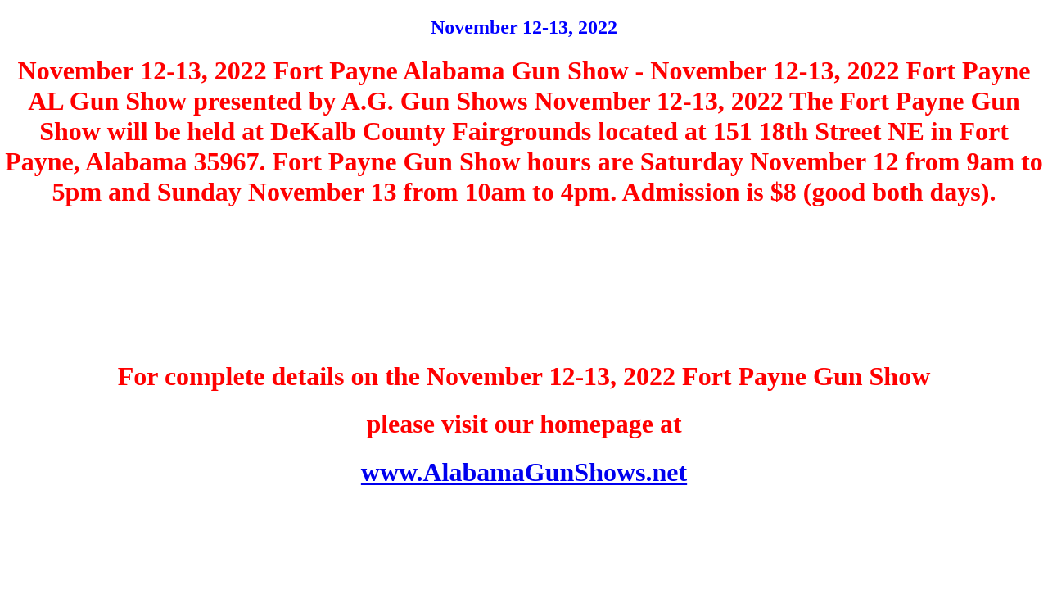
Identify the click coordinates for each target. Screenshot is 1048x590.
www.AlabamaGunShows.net (524, 472)
